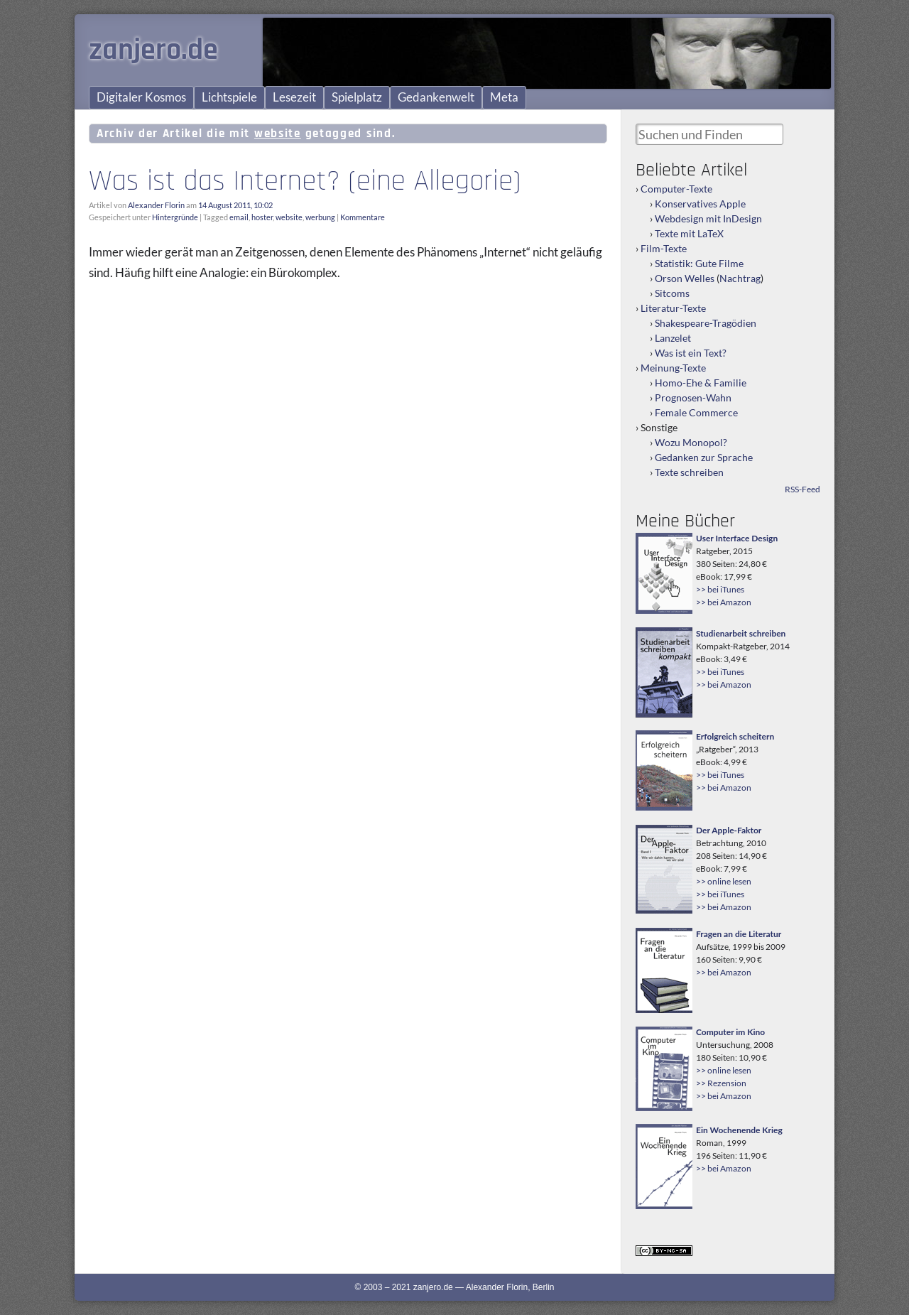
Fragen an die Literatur (738, 934)
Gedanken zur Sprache (704, 457)
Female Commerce (696, 412)
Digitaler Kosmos (141, 97)
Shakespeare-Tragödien (705, 323)
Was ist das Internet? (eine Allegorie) (305, 181)
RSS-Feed (802, 489)
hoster (262, 217)
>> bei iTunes (720, 589)
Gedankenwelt (436, 97)
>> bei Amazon (723, 602)
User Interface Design (737, 538)
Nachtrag (740, 278)
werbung (320, 217)
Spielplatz (357, 97)
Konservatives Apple (700, 203)
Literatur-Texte (673, 308)
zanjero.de (153, 50)
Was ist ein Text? (690, 353)
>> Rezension (721, 1083)
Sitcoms (672, 293)
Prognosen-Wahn (693, 397)
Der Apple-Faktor (728, 830)
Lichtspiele (229, 97)
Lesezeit (294, 97)
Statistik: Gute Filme (699, 263)
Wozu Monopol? (691, 442)
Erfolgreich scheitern (735, 736)
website (289, 217)
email (239, 217)
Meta (504, 97)
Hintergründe (175, 217)
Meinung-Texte (673, 368)
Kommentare (362, 217)
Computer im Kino (730, 1032)
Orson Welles (684, 278)
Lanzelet (673, 338)
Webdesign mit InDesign (708, 218)
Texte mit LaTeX (689, 233)
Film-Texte (664, 248)
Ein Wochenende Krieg (739, 1130)
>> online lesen (723, 881)
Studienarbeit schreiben (740, 633)
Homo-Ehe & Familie (700, 383)
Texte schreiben (689, 472)
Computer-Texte (676, 189)
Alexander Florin (156, 205)
